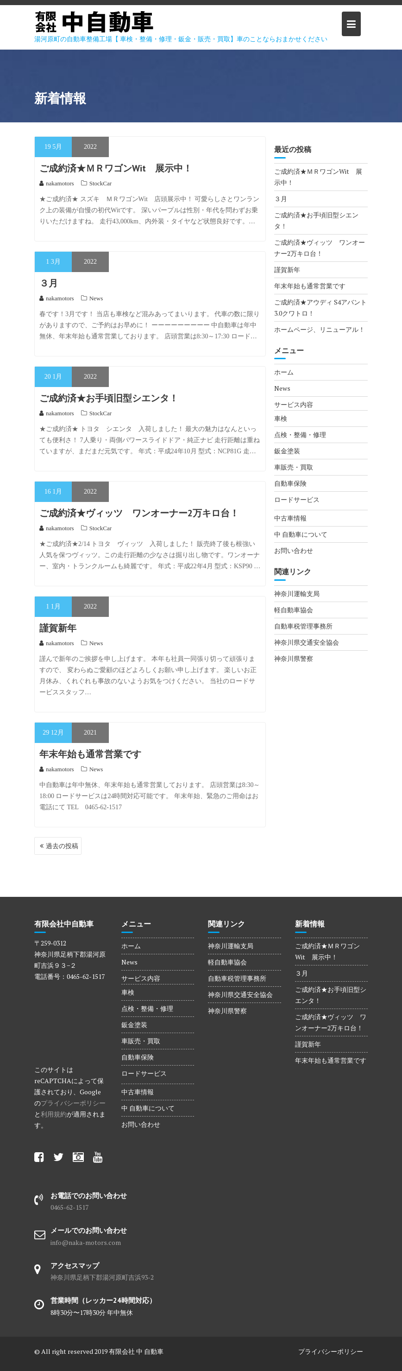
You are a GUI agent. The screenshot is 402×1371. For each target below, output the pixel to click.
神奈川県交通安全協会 (306, 642)
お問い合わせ (293, 550)
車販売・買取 (293, 467)
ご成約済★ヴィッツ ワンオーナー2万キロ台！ (139, 513)
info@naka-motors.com (85, 1242)
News (96, 298)
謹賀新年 (57, 628)
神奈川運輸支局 (297, 593)
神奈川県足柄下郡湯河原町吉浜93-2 (102, 1277)
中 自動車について (300, 534)
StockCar (100, 183)
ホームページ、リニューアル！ (319, 329)
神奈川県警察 (293, 658)
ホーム (284, 372)
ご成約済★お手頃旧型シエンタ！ (108, 398)
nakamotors (56, 183)
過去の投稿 (62, 845)
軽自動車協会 (293, 609)
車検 (280, 418)
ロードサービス (297, 499)
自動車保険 (290, 483)
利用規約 (54, 1114)
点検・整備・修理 (300, 434)
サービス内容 (293, 404)
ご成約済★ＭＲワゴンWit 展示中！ (115, 168)
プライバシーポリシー (73, 1102)
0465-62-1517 (69, 1207)
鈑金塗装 (287, 450)
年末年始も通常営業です (90, 754)
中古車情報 (290, 518)
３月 (48, 283)
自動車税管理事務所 (303, 626)
